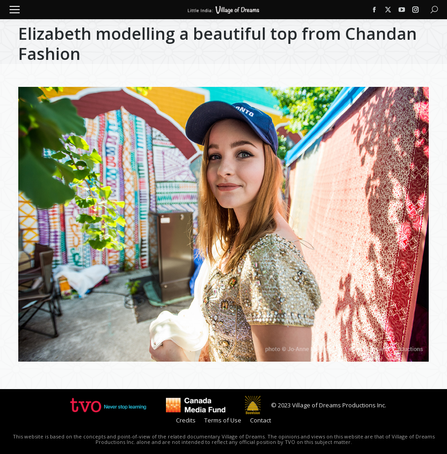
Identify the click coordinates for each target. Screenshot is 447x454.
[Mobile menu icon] (14, 9)
